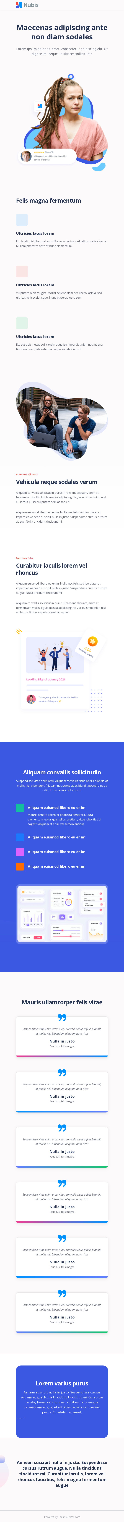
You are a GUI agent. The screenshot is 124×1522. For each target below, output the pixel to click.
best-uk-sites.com (70, 1517)
